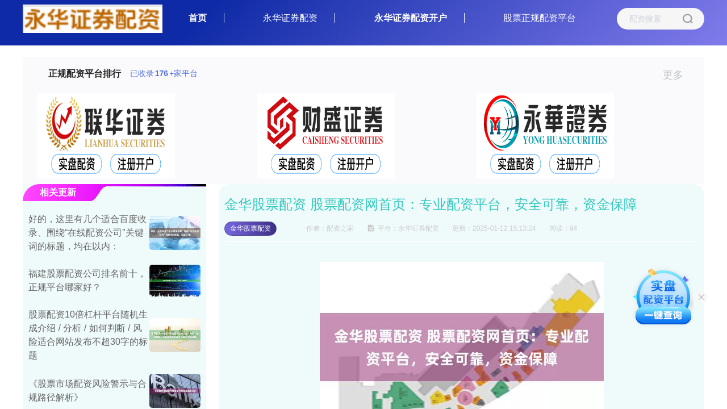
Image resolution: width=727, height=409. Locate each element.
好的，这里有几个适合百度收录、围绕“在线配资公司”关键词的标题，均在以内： (87, 232)
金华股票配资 (250, 228)
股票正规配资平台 (539, 18)
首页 (198, 18)
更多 (678, 75)
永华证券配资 (290, 18)
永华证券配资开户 (410, 18)
